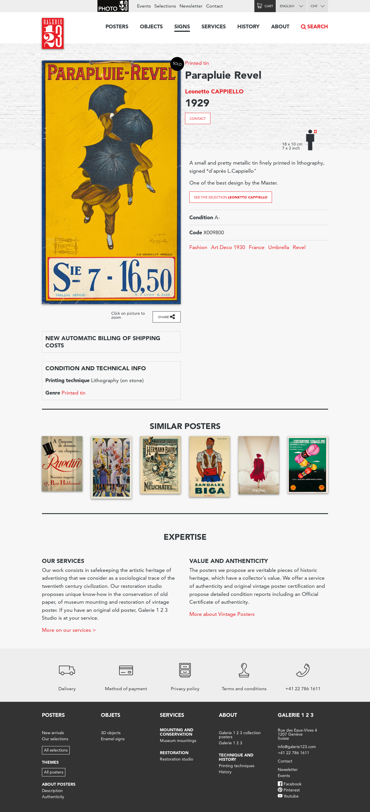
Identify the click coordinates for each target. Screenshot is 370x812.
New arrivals (53, 732)
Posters (117, 26)
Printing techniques (236, 765)
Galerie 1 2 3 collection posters (240, 734)
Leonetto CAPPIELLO (214, 91)
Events (144, 6)
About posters (58, 784)
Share (163, 317)
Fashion (198, 247)
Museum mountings (178, 740)
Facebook (292, 784)
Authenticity (53, 796)
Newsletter (191, 6)
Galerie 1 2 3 (230, 742)
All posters (53, 772)
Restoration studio (176, 759)
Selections (165, 6)
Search (317, 26)
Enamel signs (113, 738)
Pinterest (292, 790)
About (280, 26)
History (248, 26)
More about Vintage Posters (222, 614)
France (256, 247)
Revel (299, 247)
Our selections (55, 738)
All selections (56, 750)
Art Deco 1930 (228, 247)
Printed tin (197, 63)
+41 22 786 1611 (293, 752)
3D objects (111, 732)
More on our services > (69, 630)
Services (213, 26)
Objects (151, 26)
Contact (198, 118)
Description (52, 790)
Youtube (291, 796)
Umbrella (278, 247)
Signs (182, 26)
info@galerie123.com (297, 746)
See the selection (230, 197)
